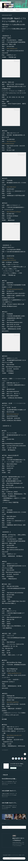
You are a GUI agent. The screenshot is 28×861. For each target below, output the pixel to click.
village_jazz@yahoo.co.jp (14, 673)
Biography (18, 10)
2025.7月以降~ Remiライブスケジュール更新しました (14, 802)
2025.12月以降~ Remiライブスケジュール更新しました (15, 790)
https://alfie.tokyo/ (11, 187)
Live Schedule (10, 10)
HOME (2, 10)
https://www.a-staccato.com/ (14, 735)
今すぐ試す (18, 6)
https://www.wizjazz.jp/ (13, 414)
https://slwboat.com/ (12, 48)
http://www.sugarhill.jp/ (13, 702)
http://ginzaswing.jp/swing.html (15, 289)
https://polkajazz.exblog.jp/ (14, 211)
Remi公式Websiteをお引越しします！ (11, 778)
